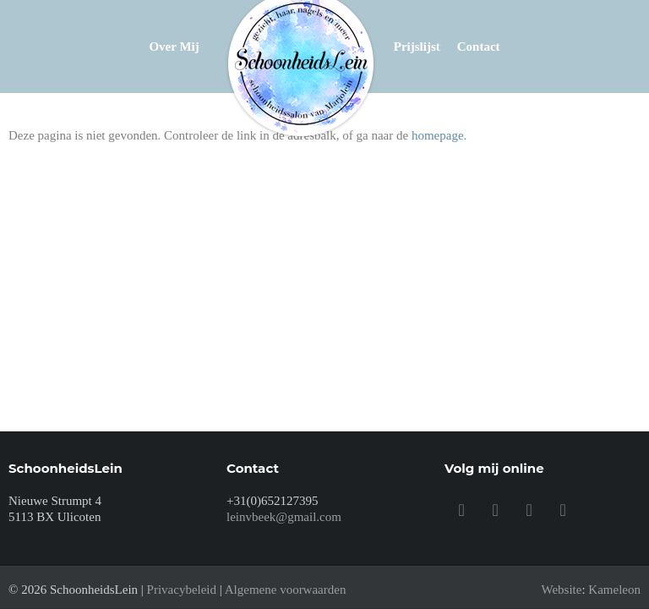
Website (561, 589)
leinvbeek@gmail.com (283, 517)
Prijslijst (417, 46)
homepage (438, 135)
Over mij (174, 46)
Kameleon (614, 589)
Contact (478, 46)
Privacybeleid (181, 589)
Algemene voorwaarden (285, 589)
